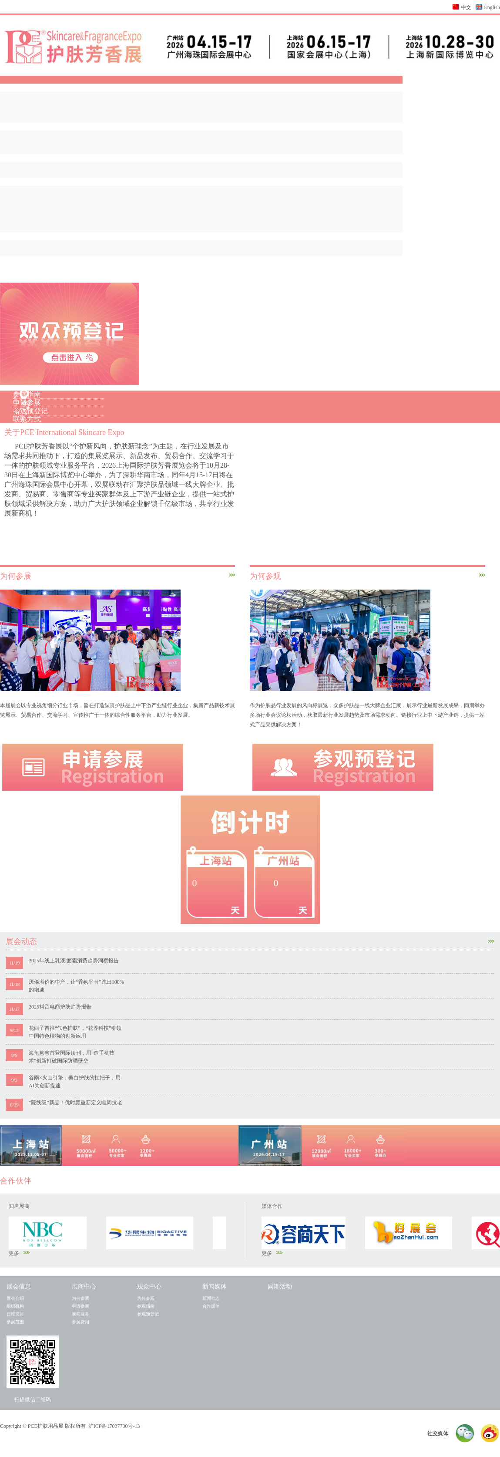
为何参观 (145, 1298)
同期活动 (280, 1286)
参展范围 (15, 1321)
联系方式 (27, 419)
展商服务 (80, 1314)
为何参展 (80, 1298)
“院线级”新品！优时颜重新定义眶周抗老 (75, 1102)
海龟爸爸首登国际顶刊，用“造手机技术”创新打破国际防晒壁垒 (71, 1057)
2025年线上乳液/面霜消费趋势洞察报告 (74, 961)
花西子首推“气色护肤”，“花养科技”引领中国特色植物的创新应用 (75, 1032)
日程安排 (15, 1314)
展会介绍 (15, 1298)
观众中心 (149, 1286)
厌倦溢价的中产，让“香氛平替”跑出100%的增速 (76, 986)
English (492, 7)
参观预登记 (30, 411)
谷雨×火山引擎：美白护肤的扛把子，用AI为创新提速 (75, 1082)
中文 (466, 7)
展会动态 (250, 941)
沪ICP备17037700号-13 (114, 1426)
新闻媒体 (214, 1286)
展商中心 (84, 1286)
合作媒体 (211, 1306)
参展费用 (80, 1321)
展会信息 (19, 1286)
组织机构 (15, 1306)
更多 (19, 1253)
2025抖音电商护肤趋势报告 (60, 1007)
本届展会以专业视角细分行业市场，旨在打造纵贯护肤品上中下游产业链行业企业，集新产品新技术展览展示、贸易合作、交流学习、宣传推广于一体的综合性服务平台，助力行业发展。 (117, 710)
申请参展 (27, 402)
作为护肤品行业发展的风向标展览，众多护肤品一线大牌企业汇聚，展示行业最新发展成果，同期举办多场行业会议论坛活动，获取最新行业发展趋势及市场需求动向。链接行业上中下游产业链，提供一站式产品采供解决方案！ (367, 715)
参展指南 (27, 394)
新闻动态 (211, 1298)
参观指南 (145, 1306)
